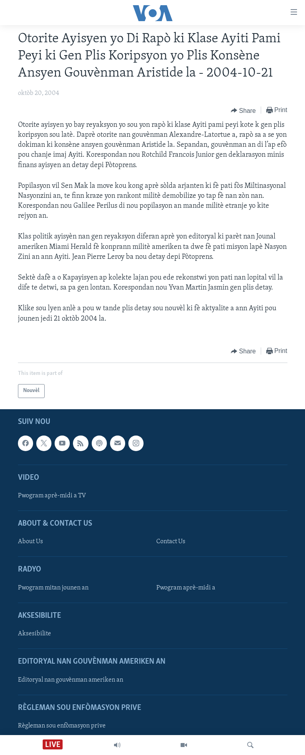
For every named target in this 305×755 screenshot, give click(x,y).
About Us (30, 541)
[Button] (243, 110)
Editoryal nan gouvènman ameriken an (70, 679)
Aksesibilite (34, 634)
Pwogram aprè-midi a (185, 588)
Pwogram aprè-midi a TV (52, 496)
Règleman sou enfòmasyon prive (62, 726)
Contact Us (170, 541)
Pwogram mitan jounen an (53, 588)
